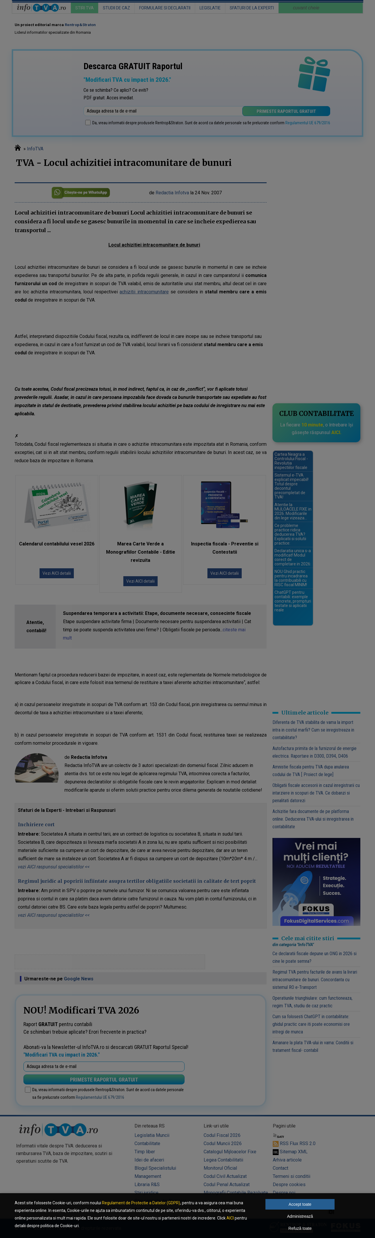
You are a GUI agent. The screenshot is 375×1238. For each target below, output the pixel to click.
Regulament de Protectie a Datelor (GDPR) (141, 1202)
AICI (230, 1218)
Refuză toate (299, 1228)
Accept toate (300, 1204)
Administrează (300, 1216)
